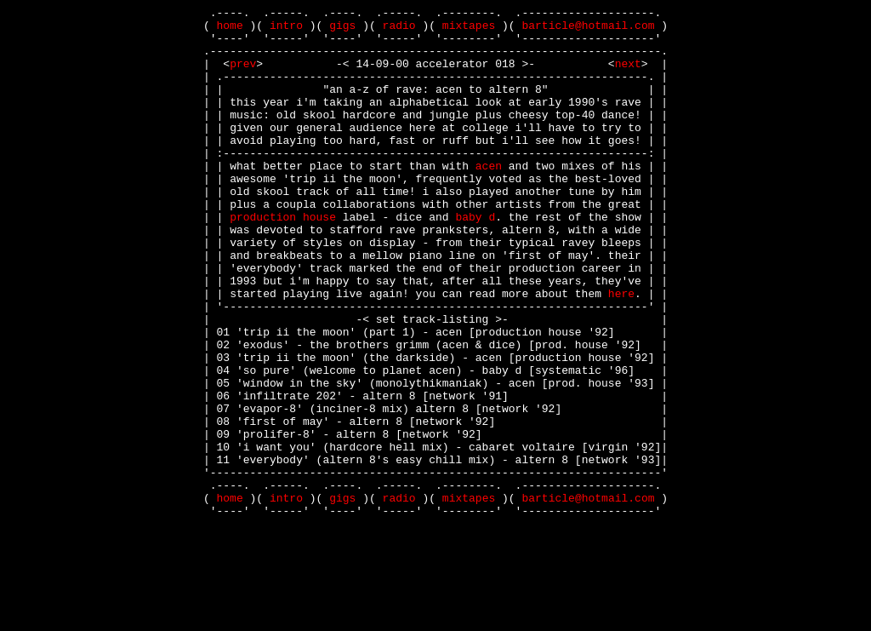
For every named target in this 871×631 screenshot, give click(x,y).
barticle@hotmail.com (587, 29)
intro (286, 29)
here (621, 351)
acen (488, 198)
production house (283, 259)
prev (243, 75)
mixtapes (468, 29)
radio (399, 29)
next (628, 75)
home (230, 29)
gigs (342, 29)
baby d (475, 259)
